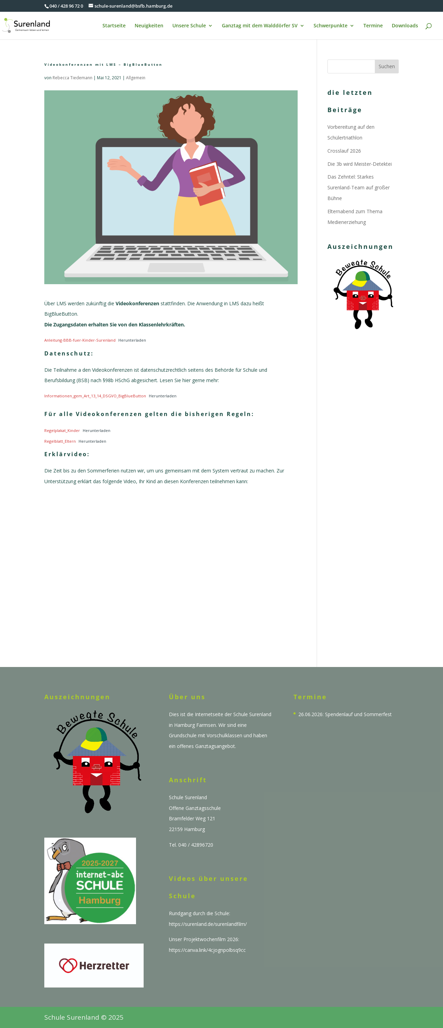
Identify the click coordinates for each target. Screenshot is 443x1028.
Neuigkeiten (149, 26)
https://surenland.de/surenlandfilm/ (208, 924)
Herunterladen (132, 340)
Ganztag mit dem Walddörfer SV (260, 26)
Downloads (405, 26)
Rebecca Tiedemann (72, 78)
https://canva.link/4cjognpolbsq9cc (207, 950)
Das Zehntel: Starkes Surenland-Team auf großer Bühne (358, 187)
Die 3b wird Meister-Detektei (359, 164)
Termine (373, 26)
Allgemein (135, 78)
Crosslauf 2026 (344, 150)
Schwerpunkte (330, 26)
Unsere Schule (189, 26)
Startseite (114, 26)
